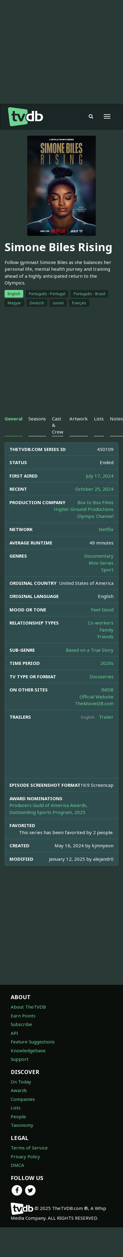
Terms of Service (29, 1148)
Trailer (106, 717)
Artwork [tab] (78, 419)
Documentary (99, 556)
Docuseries (102, 676)
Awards (19, 1090)
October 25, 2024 (94, 489)
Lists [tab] (99, 419)
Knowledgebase (28, 1050)
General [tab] (13, 419)
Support (19, 1059)
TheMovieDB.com (94, 703)
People (18, 1116)
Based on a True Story (90, 650)
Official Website (97, 697)
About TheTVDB (28, 1007)
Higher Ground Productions (84, 509)
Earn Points (23, 1016)
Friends (105, 636)
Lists (15, 1108)
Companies (23, 1099)
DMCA (17, 1165)
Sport (107, 569)
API (14, 1033)
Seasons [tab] (37, 419)
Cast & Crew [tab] (57, 425)
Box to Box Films (95, 502)
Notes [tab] (116, 419)
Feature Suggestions (33, 1042)
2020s (107, 663)
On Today (21, 1082)
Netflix (106, 529)
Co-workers (101, 623)
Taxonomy (22, 1125)
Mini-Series (101, 563)
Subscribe (21, 1024)
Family (106, 630)
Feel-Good (102, 610)
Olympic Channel (95, 516)
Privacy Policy (25, 1156)
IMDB (107, 690)
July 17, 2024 (100, 476)
